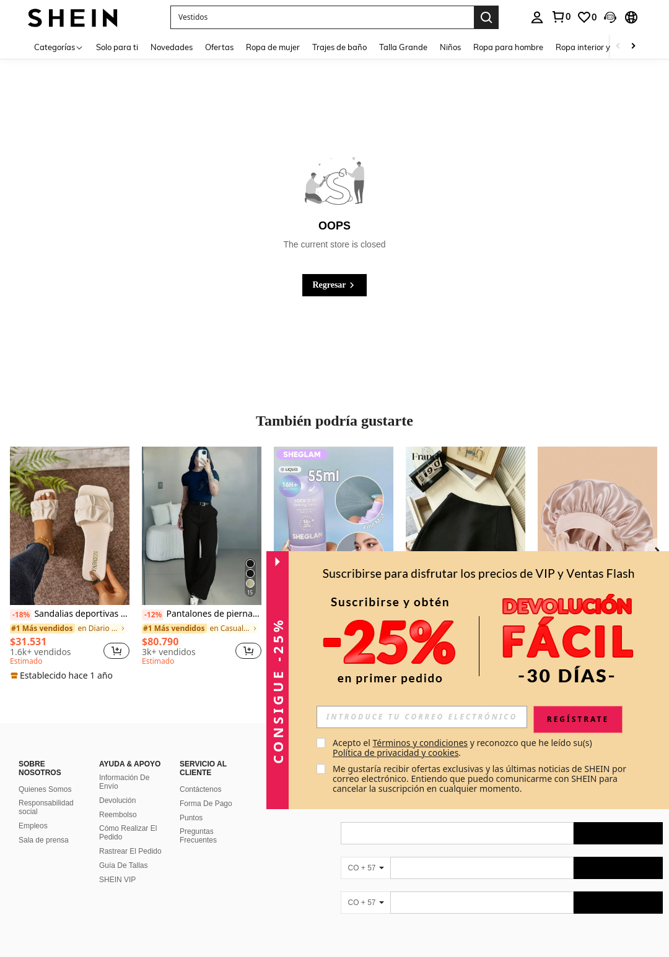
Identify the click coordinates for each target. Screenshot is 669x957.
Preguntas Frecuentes (198, 821)
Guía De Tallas (123, 850)
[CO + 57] (365, 853)
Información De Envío (124, 767)
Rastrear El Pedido (130, 836)
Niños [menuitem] (450, 47)
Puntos (191, 803)
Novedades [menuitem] (172, 47)
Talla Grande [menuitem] (403, 47)
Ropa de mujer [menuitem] (273, 47)
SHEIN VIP (117, 864)
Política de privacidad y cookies (395, 752)
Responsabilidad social (46, 792)
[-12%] (153, 614)
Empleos (33, 811)
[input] (422, 717)
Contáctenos (200, 774)
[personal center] (537, 17)
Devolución (117, 785)
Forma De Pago (206, 788)
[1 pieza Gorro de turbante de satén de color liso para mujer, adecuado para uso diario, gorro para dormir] (597, 526)
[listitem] (69, 564)
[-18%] (21, 614)
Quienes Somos (45, 774)
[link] (561, 16)
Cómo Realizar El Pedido (128, 817)
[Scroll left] (618, 47)
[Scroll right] (633, 47)
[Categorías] (59, 47)
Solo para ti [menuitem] (117, 47)
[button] (322, 17)
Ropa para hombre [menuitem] (508, 47)
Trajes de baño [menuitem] (339, 47)
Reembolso (118, 800)
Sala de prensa (44, 825)
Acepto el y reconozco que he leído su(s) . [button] (463, 747)
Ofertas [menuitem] (219, 47)
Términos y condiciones (420, 743)
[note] (63, 675)
